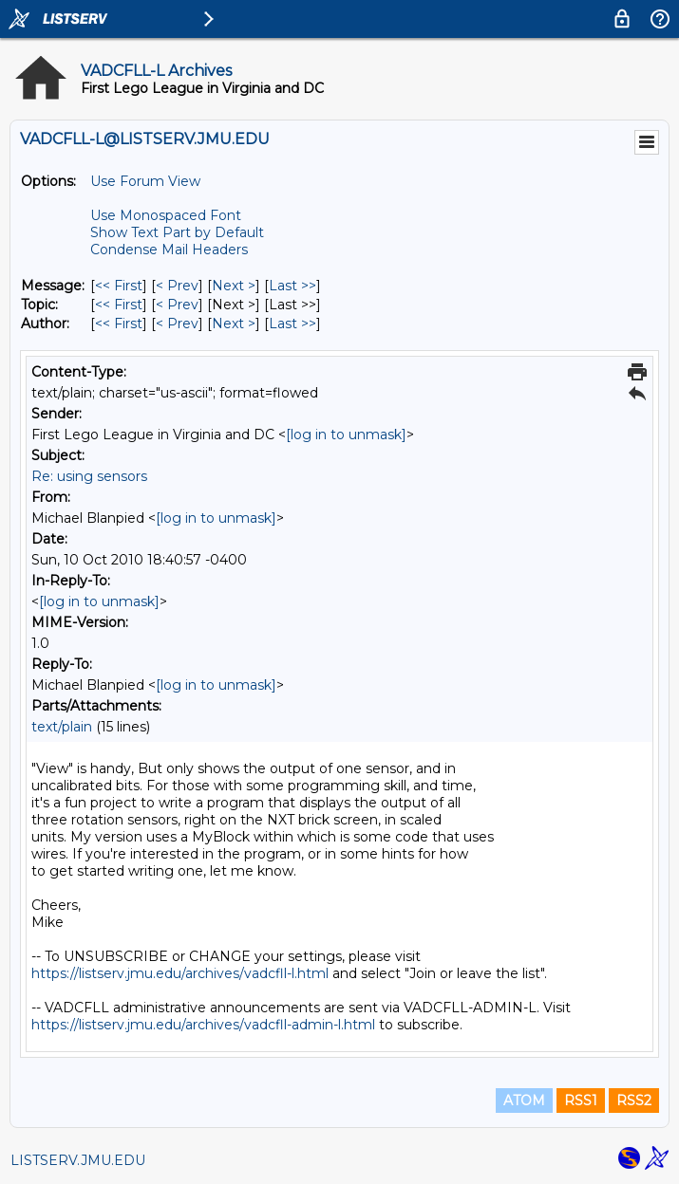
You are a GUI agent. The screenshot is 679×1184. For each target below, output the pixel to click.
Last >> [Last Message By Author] (292, 323)
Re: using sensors (89, 476)
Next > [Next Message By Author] (233, 323)
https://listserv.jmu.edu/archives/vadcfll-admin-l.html (203, 1024)
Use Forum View (145, 181)
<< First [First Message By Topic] (118, 304)
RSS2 (633, 1100)
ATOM (524, 1100)
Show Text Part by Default (177, 232)
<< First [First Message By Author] (118, 323)
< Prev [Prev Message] (177, 285)
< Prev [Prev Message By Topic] (177, 304)
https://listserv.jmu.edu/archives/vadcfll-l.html (180, 973)
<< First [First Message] (118, 285)
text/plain (61, 726)
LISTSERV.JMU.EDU (77, 1160)
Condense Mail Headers (169, 249)
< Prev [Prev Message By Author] (177, 323)
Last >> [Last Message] (292, 285)
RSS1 (580, 1100)
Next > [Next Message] (233, 285)
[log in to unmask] (346, 434)
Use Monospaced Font (165, 215)
